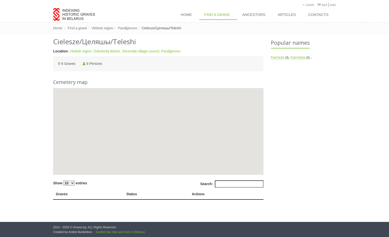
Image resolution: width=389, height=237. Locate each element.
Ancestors (253, 14)
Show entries (70, 183)
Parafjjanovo (127, 28)
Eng (333, 4)
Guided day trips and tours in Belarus (120, 232)
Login (309, 4)
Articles (287, 14)
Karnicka (298, 57)
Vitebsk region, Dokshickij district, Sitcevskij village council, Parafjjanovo (125, 51)
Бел (324, 4)
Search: (231, 183)
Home (186, 14)
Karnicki (277, 57)
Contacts (318, 14)
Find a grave (217, 14)
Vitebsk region (102, 28)
